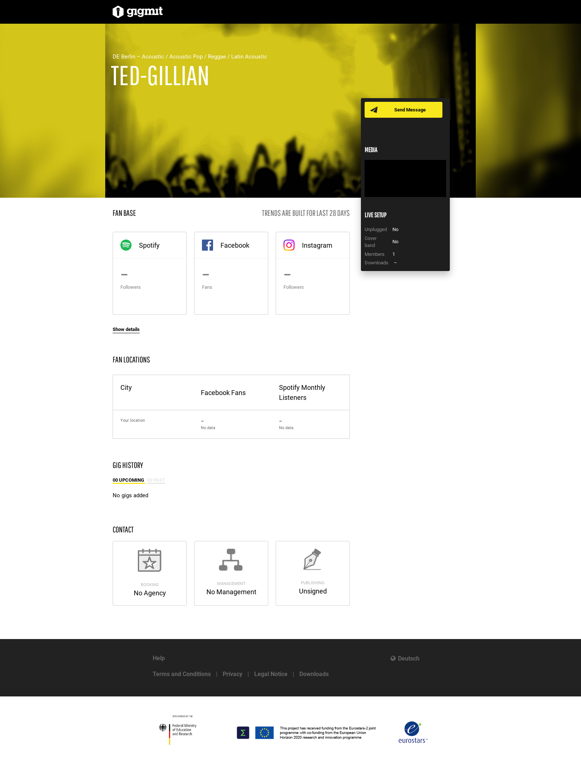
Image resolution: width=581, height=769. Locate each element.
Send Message (410, 110)
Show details (126, 329)
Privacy (232, 674)
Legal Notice (271, 674)
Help (159, 658)
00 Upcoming (129, 480)
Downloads (314, 674)
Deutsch (408, 658)
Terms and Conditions (182, 674)
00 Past (156, 480)
